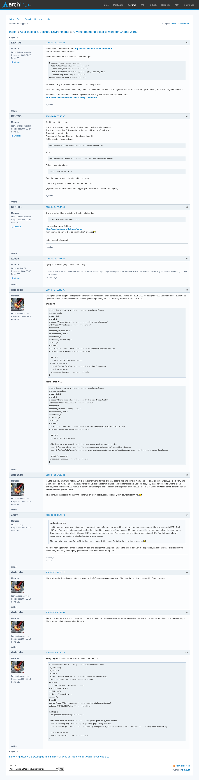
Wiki (143, 5)
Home (106, 5)
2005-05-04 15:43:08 (55, 612)
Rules (19, 19)
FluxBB (186, 770)
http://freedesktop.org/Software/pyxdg (64, 229)
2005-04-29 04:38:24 (55, 475)
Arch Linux (17, 5)
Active (173, 24)
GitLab (153, 5)
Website (17, 62)
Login (47, 19)
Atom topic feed (183, 766)
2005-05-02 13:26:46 (55, 515)
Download (189, 5)
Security (165, 5)
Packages (118, 5)
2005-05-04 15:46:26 (55, 652)
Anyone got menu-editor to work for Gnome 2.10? (105, 31)
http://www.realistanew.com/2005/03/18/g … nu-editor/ (71, 97)
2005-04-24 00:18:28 (55, 42)
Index (11, 19)
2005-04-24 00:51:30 (55, 258)
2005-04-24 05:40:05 (55, 290)
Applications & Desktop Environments (44, 31)
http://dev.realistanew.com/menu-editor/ (94, 48)
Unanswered (183, 24)
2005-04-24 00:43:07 (55, 116)
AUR (177, 5)
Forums (132, 5)
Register (38, 19)
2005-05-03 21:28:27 (55, 572)
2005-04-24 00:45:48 (55, 207)
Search (28, 19)
